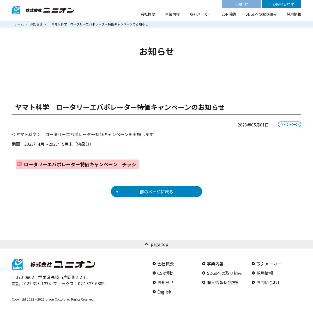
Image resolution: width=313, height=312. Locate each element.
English (242, 4)
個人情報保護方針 (223, 282)
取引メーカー (201, 14)
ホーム (19, 24)
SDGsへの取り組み (261, 14)
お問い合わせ (283, 4)
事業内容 (172, 14)
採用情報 (294, 14)
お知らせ (36, 24)
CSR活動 (228, 14)
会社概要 (148, 14)
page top (159, 244)
